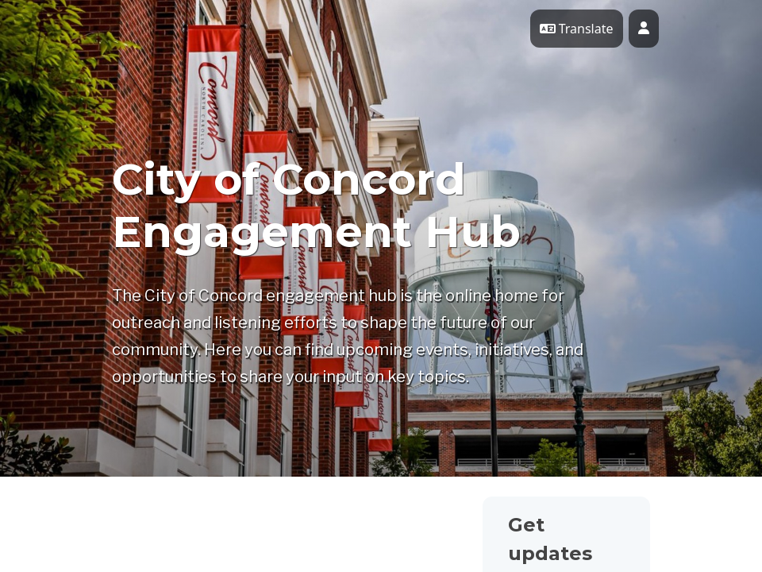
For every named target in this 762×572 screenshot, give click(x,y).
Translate (577, 28)
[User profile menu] (644, 29)
